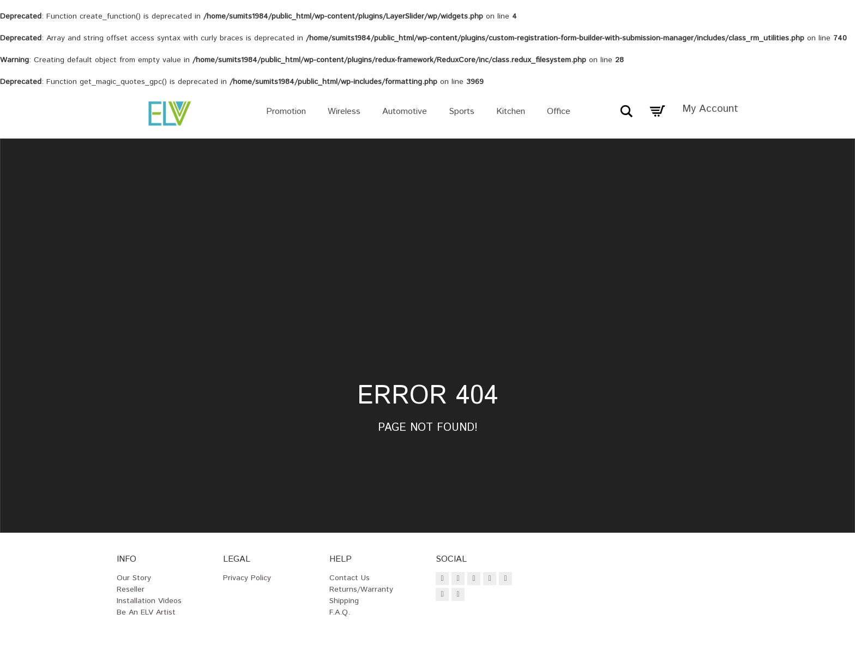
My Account (710, 108)
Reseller (130, 589)
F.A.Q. (339, 612)
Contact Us (349, 578)
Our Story (134, 578)
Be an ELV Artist (146, 612)
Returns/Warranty (361, 589)
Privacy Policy (247, 578)
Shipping (344, 600)
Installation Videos (149, 600)
